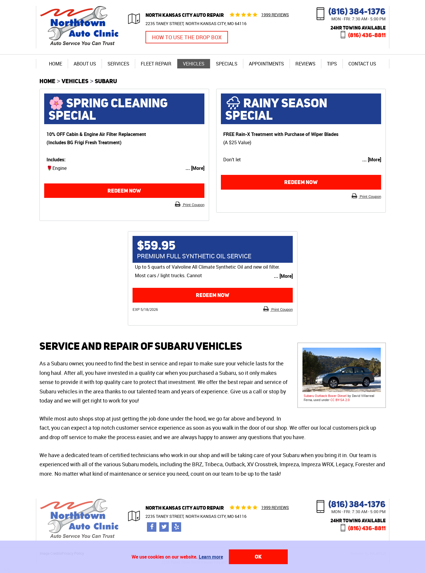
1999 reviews (275, 14)
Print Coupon (193, 204)
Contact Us (362, 63)
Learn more (211, 557)
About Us (85, 63)
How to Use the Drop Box (186, 37)
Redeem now (124, 190)
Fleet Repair (156, 63)
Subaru (106, 81)
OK (258, 556)
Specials (226, 63)
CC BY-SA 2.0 (340, 400)
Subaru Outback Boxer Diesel (325, 395)
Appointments (266, 63)
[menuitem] (55, 63)
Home (55, 63)
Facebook (151, 527)
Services (118, 63)
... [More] (195, 168)
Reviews (305, 63)
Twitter (164, 527)
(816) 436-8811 (367, 35)
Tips (332, 63)
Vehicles (193, 63)
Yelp (176, 527)
